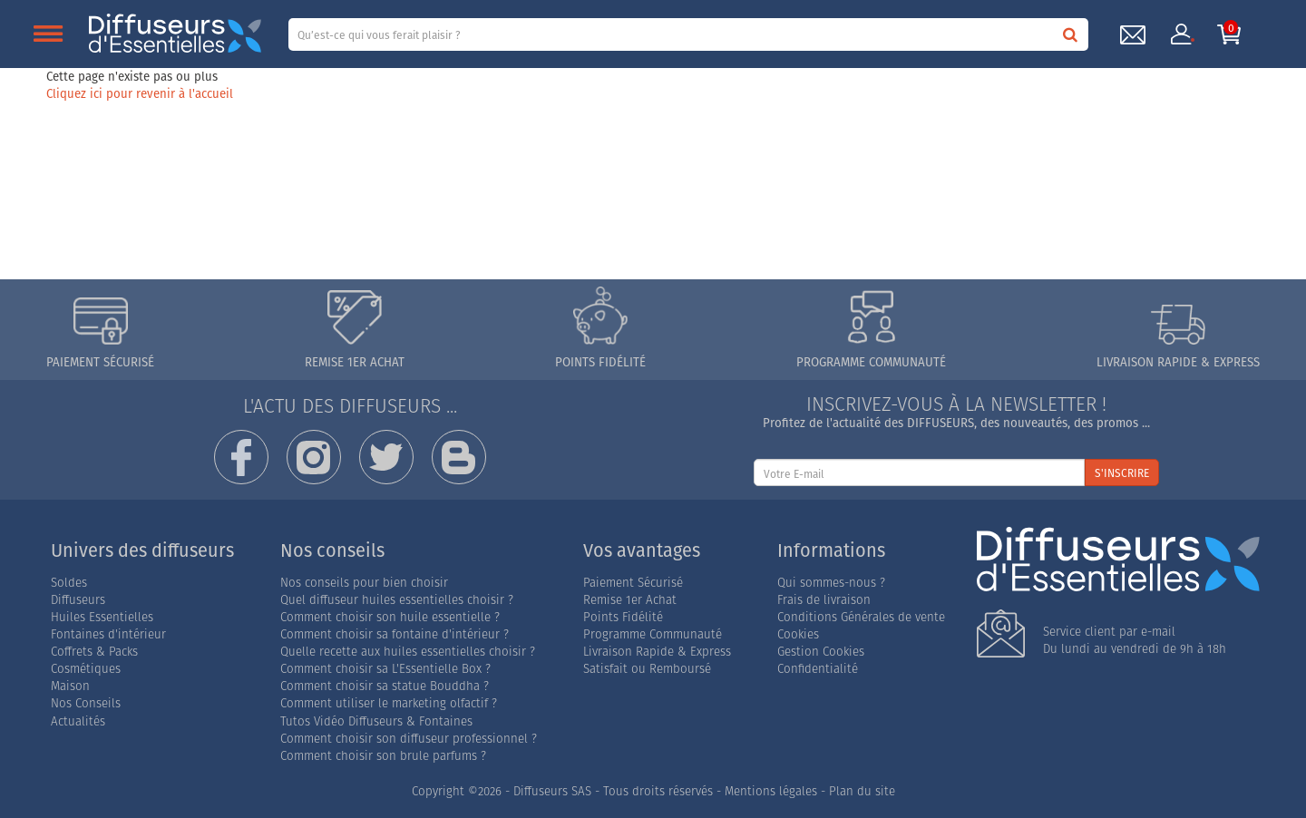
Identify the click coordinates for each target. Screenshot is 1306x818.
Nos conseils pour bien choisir (364, 582)
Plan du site (862, 791)
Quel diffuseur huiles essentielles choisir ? (396, 600)
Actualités (78, 721)
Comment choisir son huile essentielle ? (390, 617)
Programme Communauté (652, 634)
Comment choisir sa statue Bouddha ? (384, 686)
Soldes (69, 582)
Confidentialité (817, 668)
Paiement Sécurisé (633, 582)
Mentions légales (771, 791)
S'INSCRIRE (1122, 473)
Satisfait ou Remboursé (647, 668)
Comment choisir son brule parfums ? (383, 755)
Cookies (798, 634)
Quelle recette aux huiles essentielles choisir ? (407, 651)
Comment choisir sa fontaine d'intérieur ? (394, 634)
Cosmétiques (86, 668)
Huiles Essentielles (102, 617)
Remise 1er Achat (630, 600)
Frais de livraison (824, 600)
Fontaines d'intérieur (108, 634)
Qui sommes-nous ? (831, 582)
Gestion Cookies (820, 651)
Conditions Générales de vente (861, 617)
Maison (70, 686)
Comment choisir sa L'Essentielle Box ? (385, 668)
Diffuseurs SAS (552, 791)
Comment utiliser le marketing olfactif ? (388, 703)
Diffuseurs (78, 600)
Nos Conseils (86, 703)
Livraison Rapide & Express (657, 651)
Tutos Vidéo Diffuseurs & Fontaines (376, 721)
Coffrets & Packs (94, 651)
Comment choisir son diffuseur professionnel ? (408, 738)
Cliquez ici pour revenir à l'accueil (139, 93)
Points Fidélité (623, 617)
